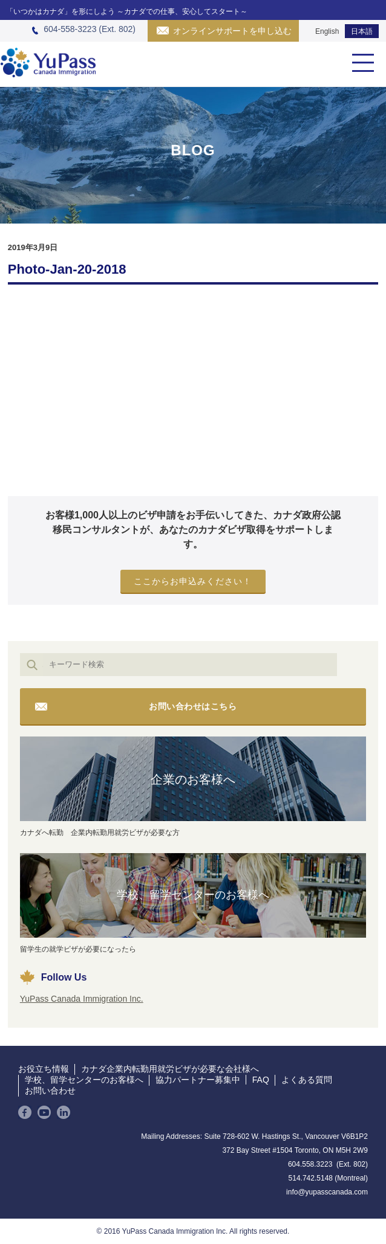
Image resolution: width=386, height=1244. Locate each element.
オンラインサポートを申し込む (232, 31)
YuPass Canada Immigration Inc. (81, 999)
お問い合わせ (50, 1090)
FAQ (260, 1079)
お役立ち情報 (43, 1069)
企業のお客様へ (193, 779)
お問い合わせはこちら (193, 706)
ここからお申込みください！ (193, 581)
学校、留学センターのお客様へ (193, 895)
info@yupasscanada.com (327, 1192)
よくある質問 (306, 1079)
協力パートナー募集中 (197, 1079)
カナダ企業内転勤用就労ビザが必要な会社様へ (170, 1069)
